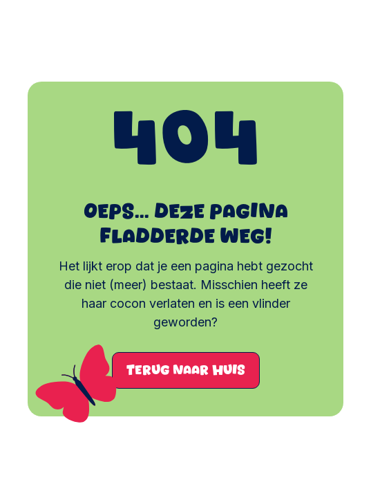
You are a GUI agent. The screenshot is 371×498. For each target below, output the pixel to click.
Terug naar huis (185, 370)
